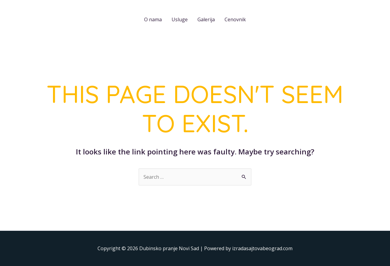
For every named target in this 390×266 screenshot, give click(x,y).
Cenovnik (235, 19)
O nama (153, 19)
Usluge (180, 19)
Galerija (206, 19)
